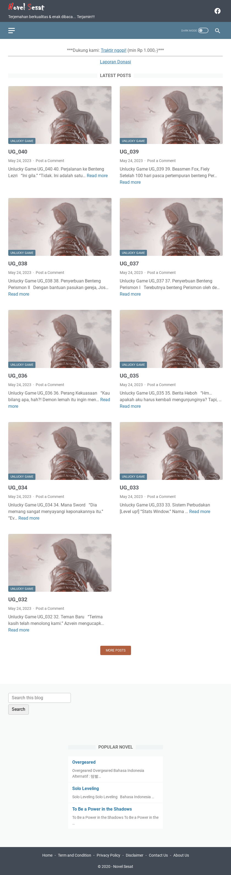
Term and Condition (74, 855)
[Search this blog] (39, 698)
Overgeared (84, 762)
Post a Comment (50, 160)
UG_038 (17, 263)
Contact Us (158, 855)
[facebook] (217, 11)
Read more (97, 175)
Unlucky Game (21, 141)
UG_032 (17, 599)
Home (47, 855)
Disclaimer (134, 855)
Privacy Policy (108, 855)
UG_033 (129, 487)
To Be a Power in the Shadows (102, 809)
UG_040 (17, 151)
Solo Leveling (85, 788)
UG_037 (129, 263)
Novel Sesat (123, 866)
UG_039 (129, 151)
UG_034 (17, 487)
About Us (181, 855)
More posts (116, 650)
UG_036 (17, 375)
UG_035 (129, 375)
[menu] (14, 30)
